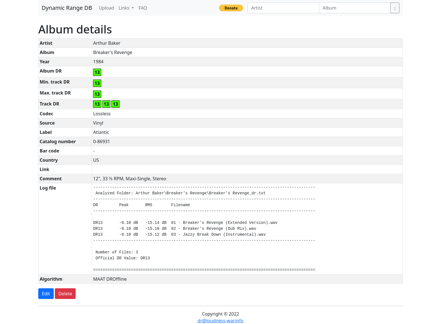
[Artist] (283, 8)
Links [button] (125, 8)
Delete (65, 294)
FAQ (142, 8)
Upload (106, 8)
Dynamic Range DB (67, 8)
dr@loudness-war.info (221, 321)
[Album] (355, 8)
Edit (46, 294)
